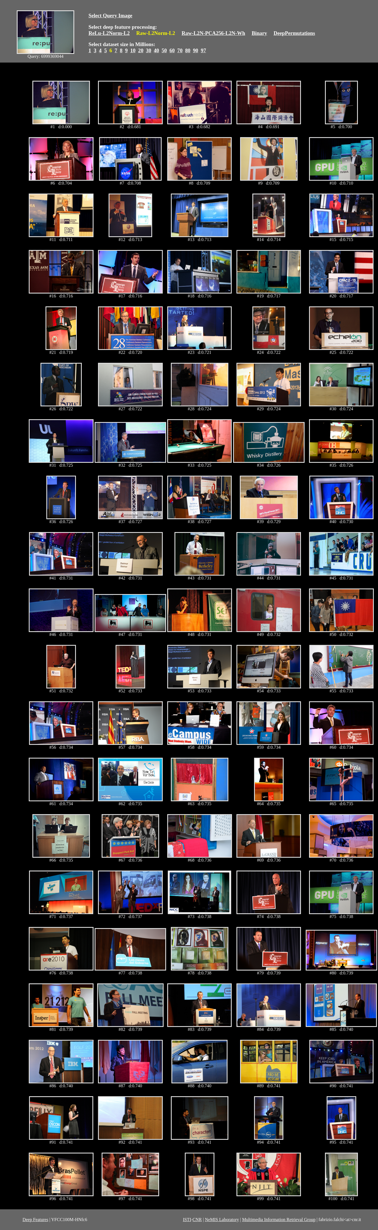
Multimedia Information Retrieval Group (278, 1219)
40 (156, 50)
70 (180, 50)
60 (172, 50)
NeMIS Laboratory (222, 1219)
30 (148, 50)
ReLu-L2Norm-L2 (109, 33)
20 (140, 50)
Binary (259, 33)
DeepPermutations (294, 33)
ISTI (187, 1219)
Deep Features (35, 1219)
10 (133, 50)
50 (164, 50)
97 (203, 50)
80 (187, 50)
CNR (197, 1219)
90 (195, 50)
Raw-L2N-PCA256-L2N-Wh (213, 33)
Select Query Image (110, 15)
